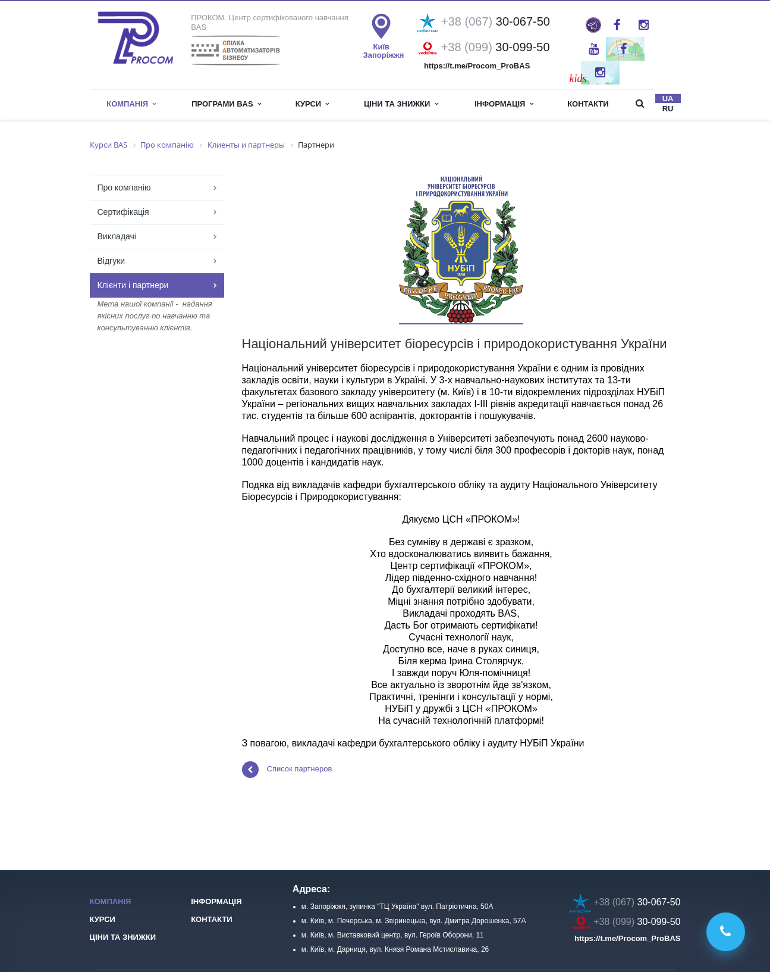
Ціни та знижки (401, 103)
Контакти (588, 103)
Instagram (644, 25)
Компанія (131, 103)
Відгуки (111, 260)
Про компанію (124, 187)
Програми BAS (226, 103)
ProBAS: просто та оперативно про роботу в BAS (593, 25)
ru (668, 108)
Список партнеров (287, 769)
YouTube (594, 49)
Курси (312, 103)
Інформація (216, 901)
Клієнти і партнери (133, 285)
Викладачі (117, 236)
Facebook (617, 25)
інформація (503, 103)
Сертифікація (123, 212)
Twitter (623, 49)
